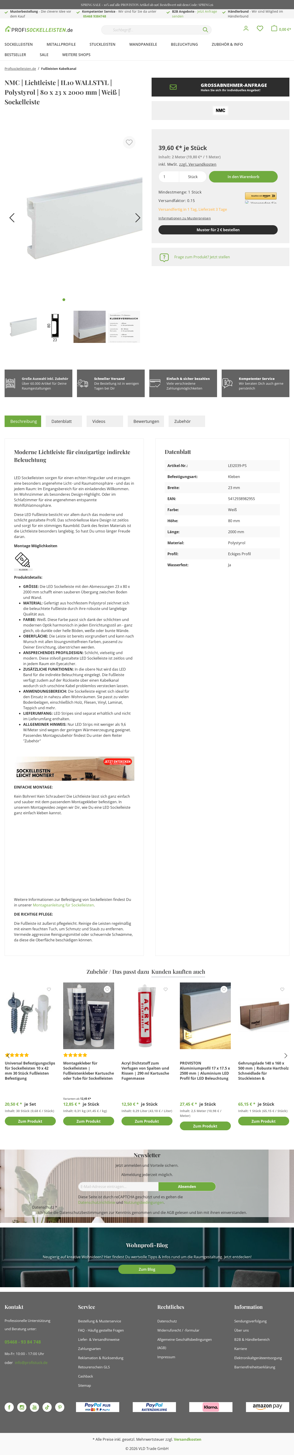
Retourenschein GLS (94, 1367)
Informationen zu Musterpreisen (184, 218)
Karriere (240, 1348)
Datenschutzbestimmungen (83, 1212)
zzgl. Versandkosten (197, 164)
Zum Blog (147, 1269)
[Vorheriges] (10, 219)
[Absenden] (187, 1186)
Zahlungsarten (89, 1348)
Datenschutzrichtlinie (96, 1202)
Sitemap (84, 1385)
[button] (261, 197)
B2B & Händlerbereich (252, 1339)
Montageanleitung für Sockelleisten (63, 905)
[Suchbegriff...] (150, 29)
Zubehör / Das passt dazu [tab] (118, 971)
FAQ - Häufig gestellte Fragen (101, 1330)
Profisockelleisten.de (20, 68)
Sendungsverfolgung (250, 1321)
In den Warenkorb (243, 176)
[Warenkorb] (281, 29)
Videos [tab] (98, 421)
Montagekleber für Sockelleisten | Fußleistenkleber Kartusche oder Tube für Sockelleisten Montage (88, 1071)
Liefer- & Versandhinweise (98, 1339)
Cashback (85, 1376)
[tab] (23, 421)
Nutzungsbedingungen (144, 1202)
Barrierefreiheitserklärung (254, 1367)
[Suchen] (206, 29)
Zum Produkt (30, 1121)
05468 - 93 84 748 (23, 1342)
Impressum (166, 1357)
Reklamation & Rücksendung (100, 1357)
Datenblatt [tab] (61, 421)
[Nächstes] (136, 219)
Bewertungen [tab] (146, 421)
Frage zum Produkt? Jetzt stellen (202, 256)
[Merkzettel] (260, 30)
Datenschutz (167, 1321)
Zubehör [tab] (182, 421)
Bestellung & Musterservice (99, 1321)
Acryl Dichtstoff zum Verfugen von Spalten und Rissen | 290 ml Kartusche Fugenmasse (145, 1071)
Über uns (241, 1330)
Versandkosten (187, 1439)
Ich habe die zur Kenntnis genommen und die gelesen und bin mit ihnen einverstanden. (142, 1212)
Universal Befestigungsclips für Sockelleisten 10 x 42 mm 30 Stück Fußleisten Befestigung (30, 1071)
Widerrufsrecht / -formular (178, 1330)
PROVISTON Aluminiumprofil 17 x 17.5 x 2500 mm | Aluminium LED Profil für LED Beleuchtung (205, 1071)
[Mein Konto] (246, 30)
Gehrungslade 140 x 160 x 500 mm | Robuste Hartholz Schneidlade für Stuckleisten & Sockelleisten (263, 1071)
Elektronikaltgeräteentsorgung (258, 1357)
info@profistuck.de (31, 1362)
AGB (170, 1212)
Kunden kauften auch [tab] (178, 971)
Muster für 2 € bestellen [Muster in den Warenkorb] (218, 229)
